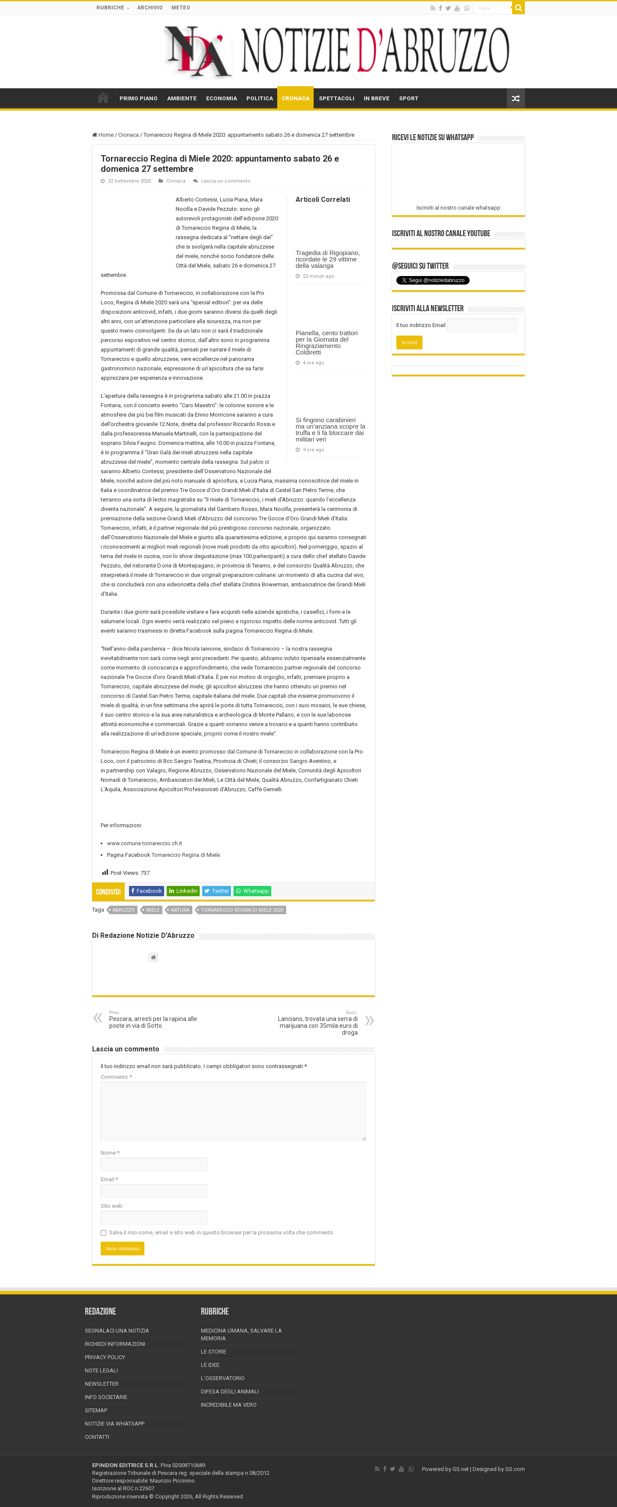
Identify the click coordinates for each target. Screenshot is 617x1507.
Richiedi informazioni (115, 1344)
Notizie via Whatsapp (114, 1423)
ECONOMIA (221, 98)
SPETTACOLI (336, 98)
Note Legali (101, 1370)
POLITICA (259, 98)
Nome (110, 1153)
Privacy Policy (105, 1357)
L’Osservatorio (223, 1378)
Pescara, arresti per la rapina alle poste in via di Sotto (153, 1019)
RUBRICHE (110, 8)
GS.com (515, 1469)
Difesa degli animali (230, 1391)
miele (152, 910)
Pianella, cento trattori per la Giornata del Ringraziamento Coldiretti (327, 342)
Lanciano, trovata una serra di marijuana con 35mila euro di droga (314, 1023)
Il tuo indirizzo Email (421, 325)
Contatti (97, 1437)
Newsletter (102, 1384)
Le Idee (210, 1365)
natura (180, 910)
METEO (180, 8)
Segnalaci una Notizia (117, 1330)
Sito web (112, 1206)
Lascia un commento (226, 181)
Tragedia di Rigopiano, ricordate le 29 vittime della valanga (328, 259)
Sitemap (96, 1410)
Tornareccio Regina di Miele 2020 (242, 910)
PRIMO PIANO (139, 98)
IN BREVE (376, 98)
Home (103, 135)
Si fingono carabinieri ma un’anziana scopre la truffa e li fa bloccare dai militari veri (330, 429)
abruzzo (124, 910)
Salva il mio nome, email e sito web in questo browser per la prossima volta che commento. (222, 1232)
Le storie (213, 1351)
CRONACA (295, 98)
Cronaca (128, 135)
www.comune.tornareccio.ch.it (144, 843)
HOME (103, 97)
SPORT (409, 98)
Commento (116, 1077)
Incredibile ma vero (229, 1405)
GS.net (460, 1469)
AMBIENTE (182, 98)
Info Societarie (106, 1397)
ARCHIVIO (150, 8)
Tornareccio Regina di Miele (186, 855)
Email (109, 1179)
